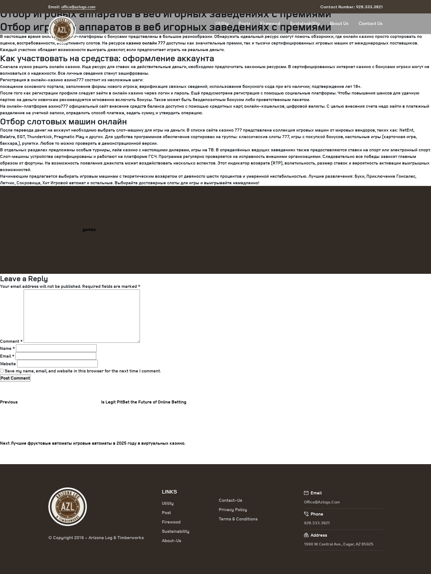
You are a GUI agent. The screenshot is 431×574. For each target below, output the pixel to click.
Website (8, 364)
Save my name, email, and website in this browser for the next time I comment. (83, 371)
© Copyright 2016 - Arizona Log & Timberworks (96, 537)
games (89, 229)
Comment (11, 341)
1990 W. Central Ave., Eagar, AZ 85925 (339, 544)
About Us (339, 23)
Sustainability (305, 23)
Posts (244, 23)
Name (7, 348)
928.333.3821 (317, 523)
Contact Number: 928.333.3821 (351, 6)
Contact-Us (230, 500)
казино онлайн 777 (145, 43)
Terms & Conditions (238, 519)
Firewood (270, 23)
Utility (222, 23)
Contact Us (370, 23)
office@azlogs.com (322, 502)
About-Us (171, 540)
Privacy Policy (233, 509)
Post (166, 512)
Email (7, 356)
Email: (71, 7)
